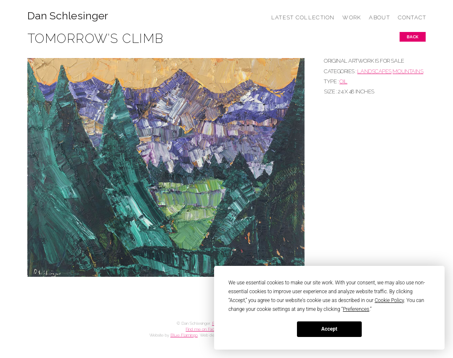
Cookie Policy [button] (389, 300)
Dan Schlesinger (68, 16)
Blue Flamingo (184, 335)
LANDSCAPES (374, 71)
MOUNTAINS (407, 71)
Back (413, 36)
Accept (329, 329)
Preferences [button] (356, 309)
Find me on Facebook (205, 329)
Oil (343, 81)
